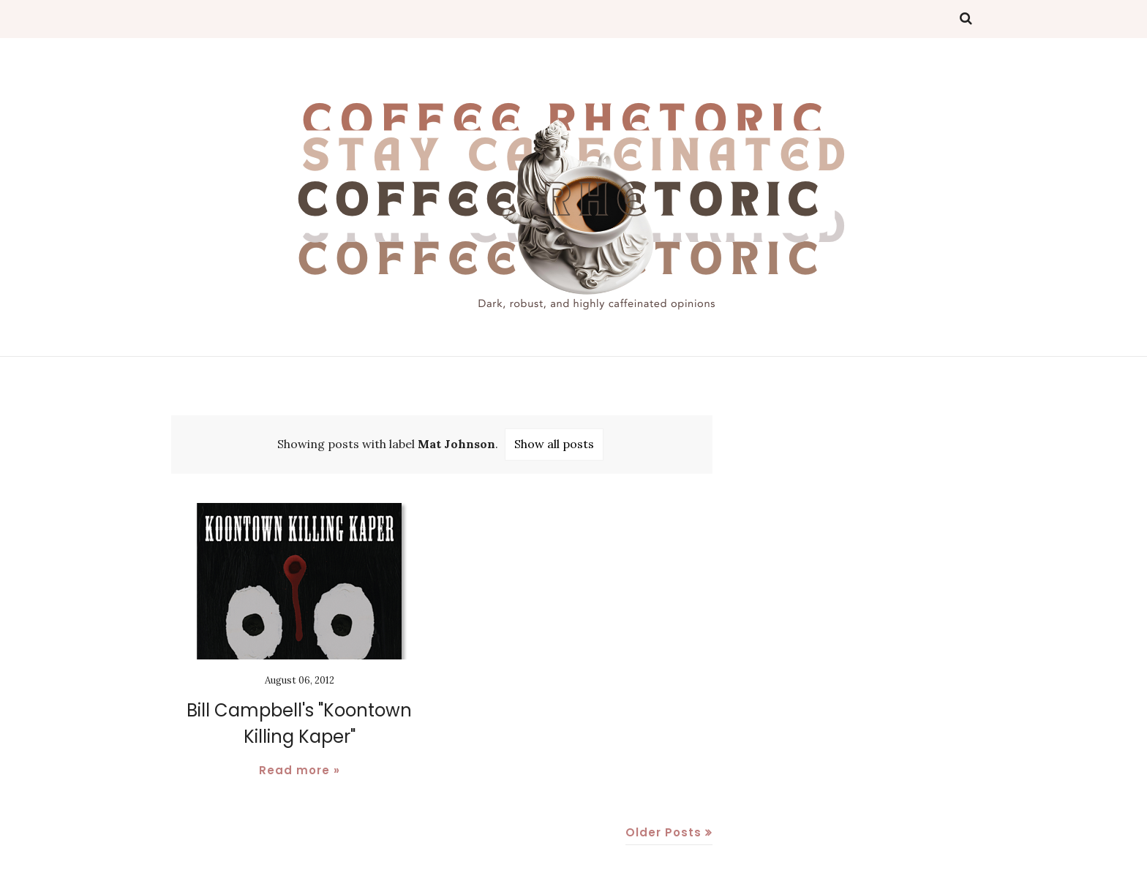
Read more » (299, 770)
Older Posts (663, 832)
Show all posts (554, 443)
